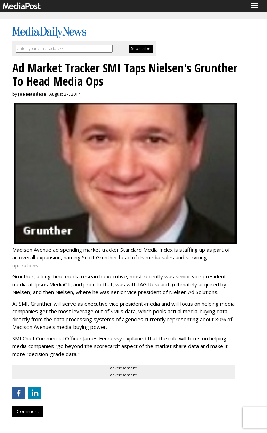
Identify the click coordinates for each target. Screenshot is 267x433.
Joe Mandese (32, 94)
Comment (28, 411)
